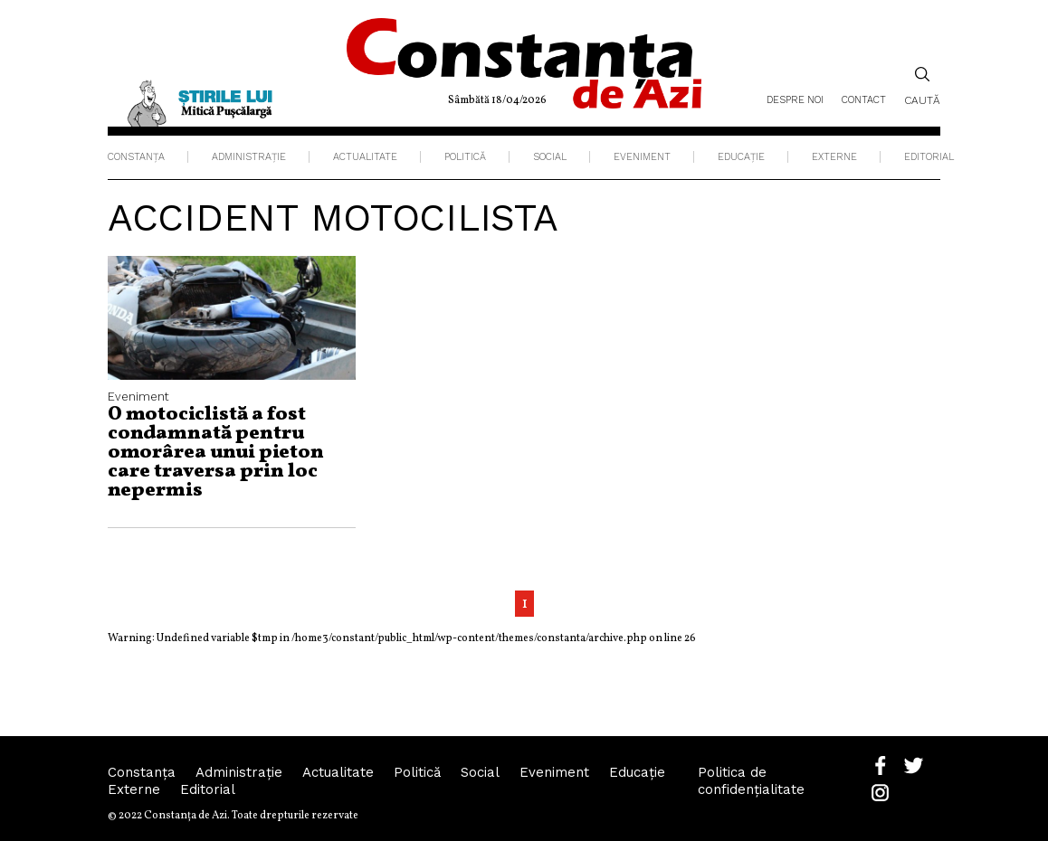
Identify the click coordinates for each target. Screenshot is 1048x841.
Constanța (136, 157)
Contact (864, 100)
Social (550, 157)
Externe (834, 157)
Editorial (929, 157)
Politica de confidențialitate (751, 781)
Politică (465, 157)
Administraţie (249, 157)
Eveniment (642, 157)
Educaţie (741, 157)
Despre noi (795, 100)
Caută (922, 86)
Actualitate (365, 157)
